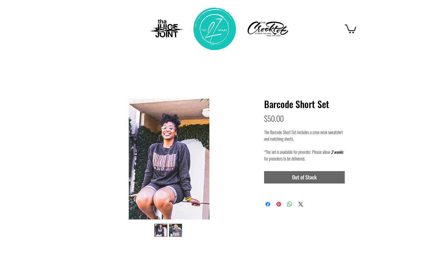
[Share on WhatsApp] (289, 204)
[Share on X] (300, 204)
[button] (350, 28)
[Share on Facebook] (267, 204)
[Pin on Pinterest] (278, 204)
